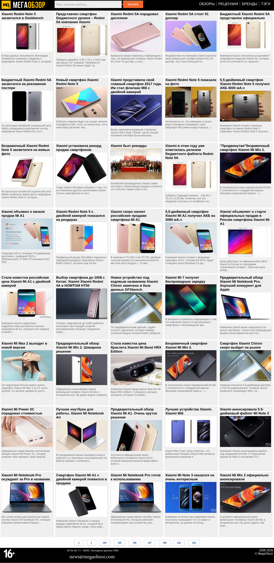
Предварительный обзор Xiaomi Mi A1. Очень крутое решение (134, 413)
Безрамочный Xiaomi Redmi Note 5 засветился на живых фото (25, 150)
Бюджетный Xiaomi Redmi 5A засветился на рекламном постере (26, 84)
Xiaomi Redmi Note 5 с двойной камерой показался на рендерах (80, 216)
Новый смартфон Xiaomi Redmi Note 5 (77, 82)
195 (119, 542)
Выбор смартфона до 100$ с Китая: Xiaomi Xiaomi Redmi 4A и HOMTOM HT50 (80, 281)
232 (194, 542)
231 (179, 542)
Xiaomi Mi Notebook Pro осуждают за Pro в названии (25, 477)
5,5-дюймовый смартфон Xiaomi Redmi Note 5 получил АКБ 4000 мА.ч (245, 84)
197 (149, 542)
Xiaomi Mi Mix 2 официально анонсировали (244, 477)
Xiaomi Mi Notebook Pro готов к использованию (136, 477)
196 (134, 542)
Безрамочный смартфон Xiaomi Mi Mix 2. (186, 345)
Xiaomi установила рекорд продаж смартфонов (78, 148)
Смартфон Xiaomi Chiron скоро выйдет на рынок (241, 345)
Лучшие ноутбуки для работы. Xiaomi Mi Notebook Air (80, 413)
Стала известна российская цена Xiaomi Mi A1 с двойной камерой (25, 281)
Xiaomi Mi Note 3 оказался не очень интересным (189, 477)
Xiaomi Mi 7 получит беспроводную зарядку (185, 279)
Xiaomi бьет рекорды (129, 146)
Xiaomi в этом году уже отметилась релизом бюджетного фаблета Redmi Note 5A (189, 152)
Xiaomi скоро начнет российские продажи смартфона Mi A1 (128, 216)
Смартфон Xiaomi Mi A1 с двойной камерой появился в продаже (81, 479)
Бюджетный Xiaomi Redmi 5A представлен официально (245, 16)
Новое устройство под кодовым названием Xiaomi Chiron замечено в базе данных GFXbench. (134, 283)
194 (104, 542)
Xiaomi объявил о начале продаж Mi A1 (23, 214)
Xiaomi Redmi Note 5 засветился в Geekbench (22, 16)
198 (164, 542)
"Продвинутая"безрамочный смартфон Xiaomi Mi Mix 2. (244, 148)
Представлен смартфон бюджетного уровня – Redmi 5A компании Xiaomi (80, 18)
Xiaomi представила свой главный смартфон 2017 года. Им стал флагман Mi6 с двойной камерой (136, 86)
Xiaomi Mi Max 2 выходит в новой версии (24, 345)
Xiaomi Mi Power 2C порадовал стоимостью (21, 411)
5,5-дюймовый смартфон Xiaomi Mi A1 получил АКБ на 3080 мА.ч (190, 216)
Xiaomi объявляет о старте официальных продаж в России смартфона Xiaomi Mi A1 (244, 218)
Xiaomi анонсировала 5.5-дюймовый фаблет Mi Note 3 (244, 411)
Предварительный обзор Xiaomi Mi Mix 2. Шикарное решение (78, 347)
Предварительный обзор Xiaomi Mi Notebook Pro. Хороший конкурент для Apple (241, 283)
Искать (133, 4)
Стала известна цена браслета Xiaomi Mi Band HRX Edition (136, 347)
